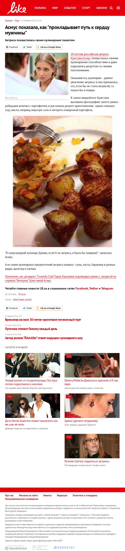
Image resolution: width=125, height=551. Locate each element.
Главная (8, 20)
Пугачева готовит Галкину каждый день (31, 329)
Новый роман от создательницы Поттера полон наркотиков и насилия (31, 382)
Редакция (62, 495)
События (70, 8)
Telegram (107, 288)
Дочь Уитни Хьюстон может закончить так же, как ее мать (31, 422)
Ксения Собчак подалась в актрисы (86, 461)
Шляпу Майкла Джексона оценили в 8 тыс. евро (91, 382)
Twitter (93, 288)
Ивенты (47, 495)
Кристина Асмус (22, 299)
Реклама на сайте (28, 495)
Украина (40, 8)
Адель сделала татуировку (81, 421)
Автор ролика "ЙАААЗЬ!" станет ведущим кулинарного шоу (44, 338)
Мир (55, 8)
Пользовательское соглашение (21, 498)
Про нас (9, 495)
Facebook (81, 288)
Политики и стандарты (85, 495)
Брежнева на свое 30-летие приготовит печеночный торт (43, 320)
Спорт (86, 8)
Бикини (101, 8)
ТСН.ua (22, 294)
